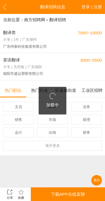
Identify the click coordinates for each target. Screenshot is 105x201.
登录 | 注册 (91, 6)
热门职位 (13, 90)
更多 (52, 145)
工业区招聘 (91, 90)
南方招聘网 (34, 19)
